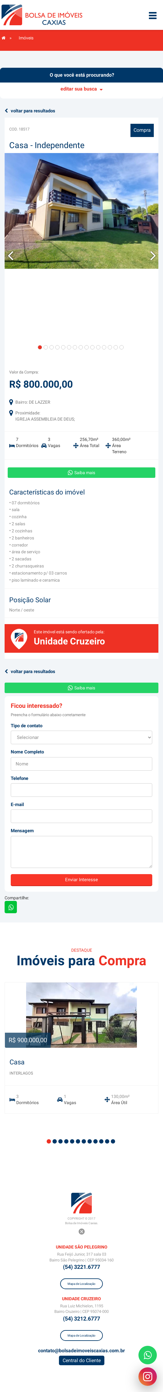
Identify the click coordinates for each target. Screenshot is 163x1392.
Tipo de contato (26, 725)
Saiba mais (81, 472)
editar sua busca (81, 89)
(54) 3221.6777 (81, 1267)
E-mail (17, 804)
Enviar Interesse (81, 879)
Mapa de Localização (81, 1283)
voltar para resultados (30, 111)
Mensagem (22, 830)
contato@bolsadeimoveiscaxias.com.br (81, 1351)
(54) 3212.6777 (81, 1318)
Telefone (19, 778)
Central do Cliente (82, 1360)
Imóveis (26, 37)
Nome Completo (27, 752)
